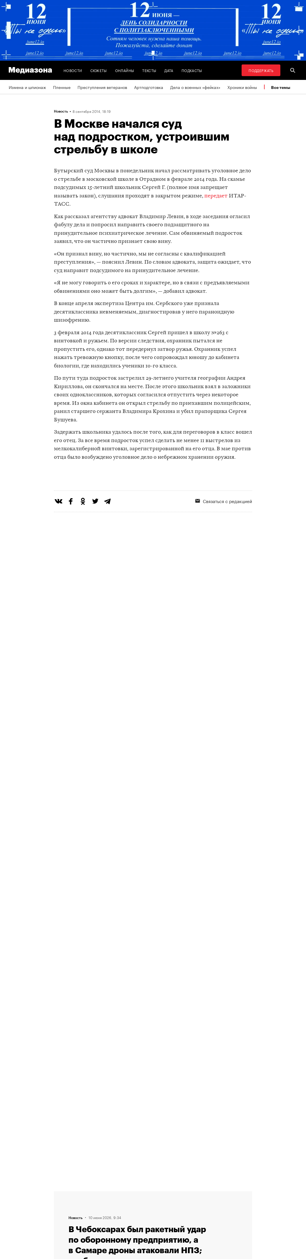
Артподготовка (148, 87)
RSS (137, 1195)
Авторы (93, 1206)
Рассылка (140, 1206)
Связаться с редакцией (153, 1217)
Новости (73, 70)
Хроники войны (242, 87)
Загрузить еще (153, 1013)
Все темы (280, 87)
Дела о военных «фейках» (195, 87)
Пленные (62, 87)
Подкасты (192, 70)
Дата (168, 70)
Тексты (149, 70)
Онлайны (124, 70)
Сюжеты (98, 70)
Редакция (95, 1217)
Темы (91, 1195)
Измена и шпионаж (27, 87)
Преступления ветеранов (102, 87)
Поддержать (261, 70)
